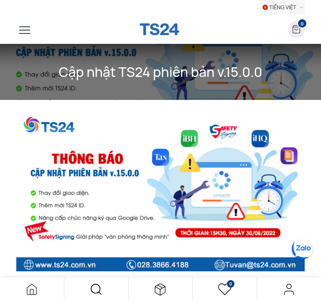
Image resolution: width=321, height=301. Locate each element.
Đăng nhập (289, 289)
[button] (96, 289)
